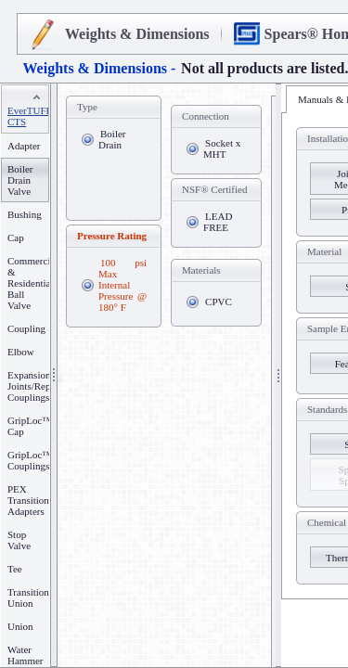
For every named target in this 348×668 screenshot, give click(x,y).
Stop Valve (19, 540)
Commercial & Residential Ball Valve (32, 283)
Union (20, 626)
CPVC (218, 301)
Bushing (24, 214)
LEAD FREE (217, 222)
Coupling (26, 328)
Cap (15, 237)
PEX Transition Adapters (28, 500)
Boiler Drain (112, 139)
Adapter (23, 145)
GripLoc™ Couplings (29, 460)
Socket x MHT (221, 148)
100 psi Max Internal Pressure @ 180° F (122, 285)
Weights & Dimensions (137, 34)
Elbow (20, 351)
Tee (14, 568)
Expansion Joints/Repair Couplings (34, 386)
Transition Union (28, 597)
